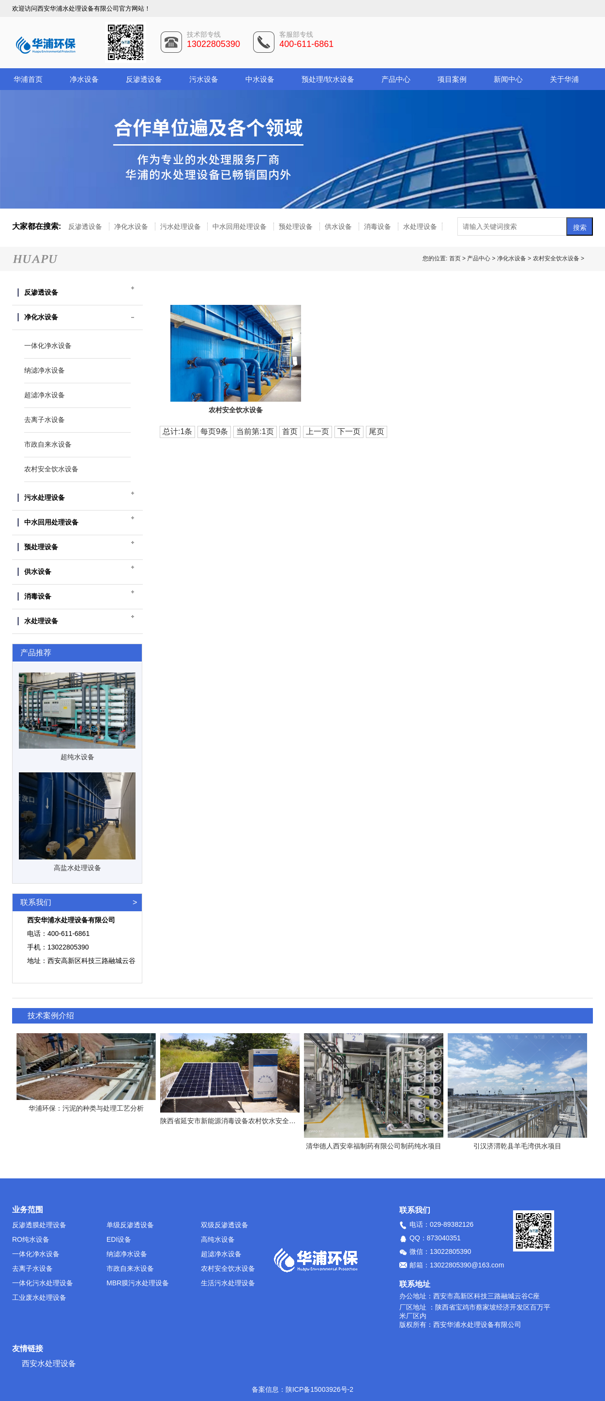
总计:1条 (177, 431)
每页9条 (214, 431)
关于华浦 (564, 79)
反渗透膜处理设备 (39, 1225)
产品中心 (395, 79)
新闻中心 (508, 79)
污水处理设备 (181, 226)
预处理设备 (297, 226)
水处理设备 (420, 226)
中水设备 (259, 79)
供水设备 (339, 226)
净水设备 (84, 79)
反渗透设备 (144, 79)
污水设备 (203, 79)
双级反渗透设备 (224, 1225)
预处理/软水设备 (328, 79)
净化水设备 (132, 226)
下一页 (349, 431)
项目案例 (452, 79)
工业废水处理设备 (39, 1297)
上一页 (317, 431)
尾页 (376, 431)
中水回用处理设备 (240, 226)
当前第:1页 (254, 431)
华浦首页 (28, 79)
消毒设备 (378, 226)
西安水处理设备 (49, 1363)
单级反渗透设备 (130, 1225)
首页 (455, 258)
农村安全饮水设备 (556, 258)
